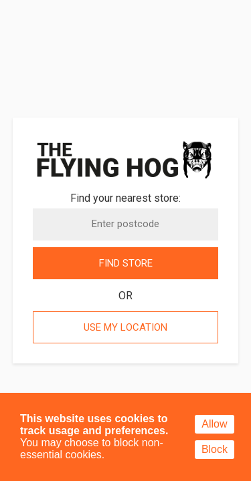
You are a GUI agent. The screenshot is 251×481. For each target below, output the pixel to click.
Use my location (125, 327)
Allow (214, 424)
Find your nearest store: (125, 198)
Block (214, 449)
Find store (126, 263)
